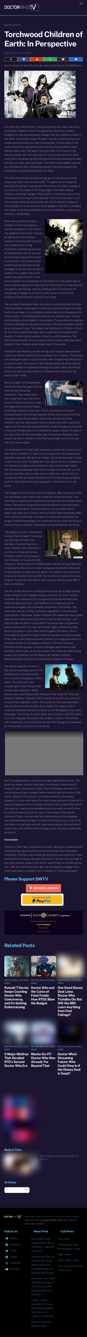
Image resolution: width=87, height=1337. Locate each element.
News (7, 983)
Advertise (28, 1216)
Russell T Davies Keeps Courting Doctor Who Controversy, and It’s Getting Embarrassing (16, 997)
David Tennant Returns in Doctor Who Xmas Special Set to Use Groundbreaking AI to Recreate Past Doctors (43, 1264)
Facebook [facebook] (12, 1244)
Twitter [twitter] (10, 1250)
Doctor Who (11, 53)
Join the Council (43, 931)
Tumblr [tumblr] (10, 1256)
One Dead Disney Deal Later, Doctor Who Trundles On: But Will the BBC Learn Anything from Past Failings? (70, 1001)
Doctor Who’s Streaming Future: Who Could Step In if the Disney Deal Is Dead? (69, 1063)
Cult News (67, 1231)
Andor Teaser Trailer (68, 1260)
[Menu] (81, 3)
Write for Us (52, 1216)
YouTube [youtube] (11, 1269)
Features (25, 53)
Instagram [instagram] (12, 1263)
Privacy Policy (65, 1216)
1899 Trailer (64, 1254)
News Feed (41, 1231)
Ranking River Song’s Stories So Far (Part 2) (59, 1157)
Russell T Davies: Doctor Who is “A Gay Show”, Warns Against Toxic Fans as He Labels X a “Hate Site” (42, 1308)
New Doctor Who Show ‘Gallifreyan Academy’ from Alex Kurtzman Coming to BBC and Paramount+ (43, 1286)
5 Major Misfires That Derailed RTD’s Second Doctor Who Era (16, 1060)
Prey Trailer (64, 1239)
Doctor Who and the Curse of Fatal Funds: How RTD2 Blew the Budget (43, 995)
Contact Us (40, 1216)
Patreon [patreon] (11, 1238)
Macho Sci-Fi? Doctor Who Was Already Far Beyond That (43, 1060)
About (76, 1216)
